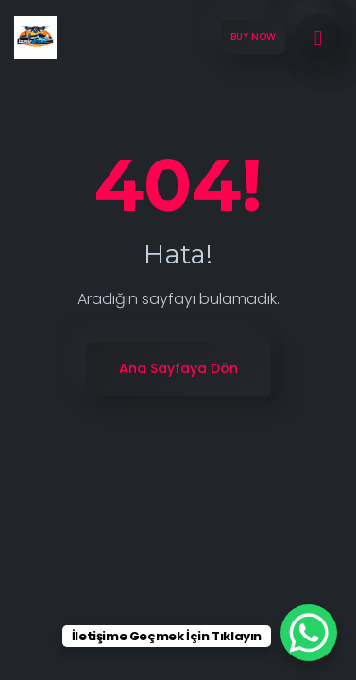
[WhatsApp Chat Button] (308, 632)
